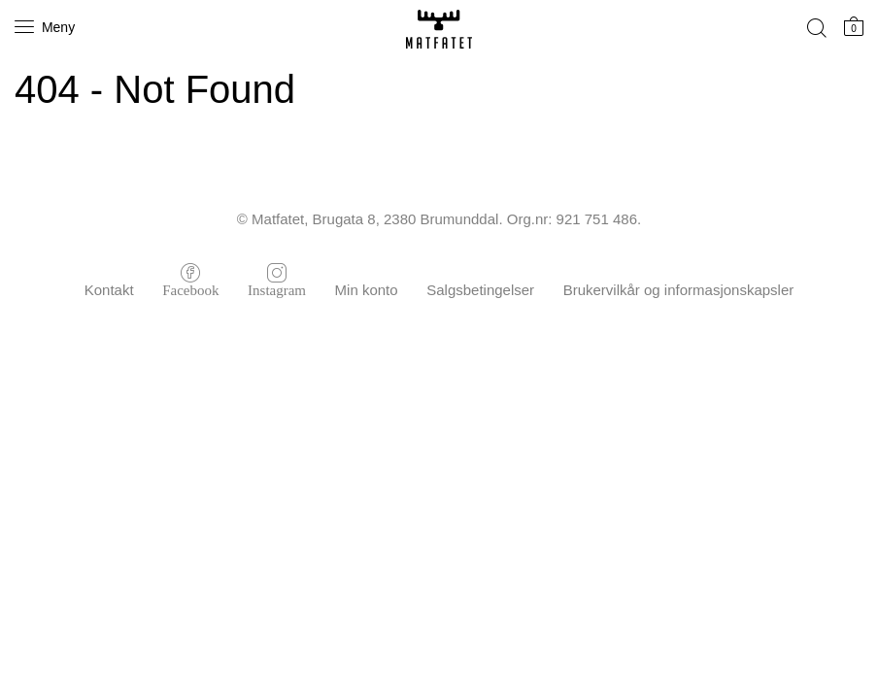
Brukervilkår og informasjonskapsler (678, 290)
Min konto (366, 290)
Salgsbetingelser (480, 290)
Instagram (277, 289)
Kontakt (109, 290)
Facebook (190, 289)
